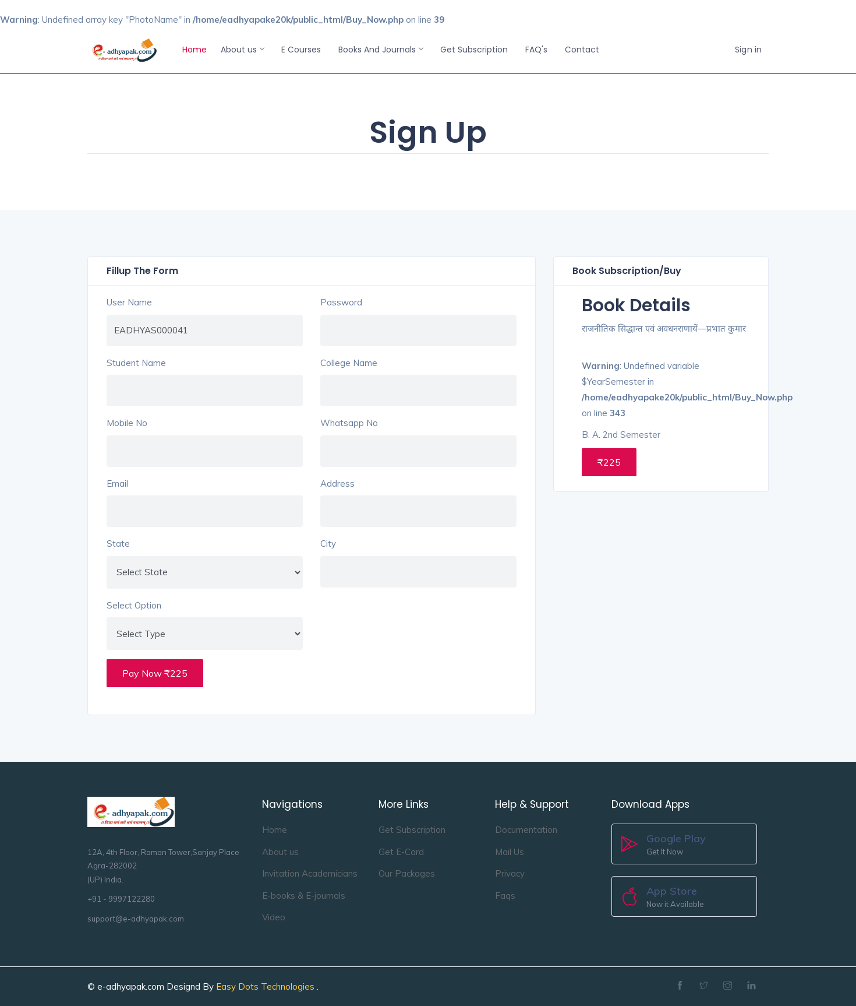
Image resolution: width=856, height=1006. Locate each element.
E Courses (301, 49)
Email (117, 483)
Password (341, 302)
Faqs (505, 895)
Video (273, 917)
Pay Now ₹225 (155, 673)
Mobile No (127, 422)
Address (337, 483)
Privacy (510, 873)
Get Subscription (474, 49)
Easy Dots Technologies (266, 986)
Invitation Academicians (310, 873)
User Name (129, 302)
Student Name (136, 362)
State (118, 543)
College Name (348, 362)
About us (242, 49)
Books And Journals (380, 49)
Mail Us (509, 851)
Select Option (134, 605)
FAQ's (536, 49)
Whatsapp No (349, 422)
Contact (582, 49)
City (328, 543)
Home (194, 49)
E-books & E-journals (303, 895)
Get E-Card (401, 851)
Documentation (526, 829)
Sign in (748, 49)
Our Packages (407, 873)
